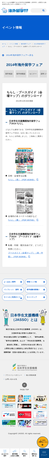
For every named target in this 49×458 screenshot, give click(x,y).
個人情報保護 (30, 375)
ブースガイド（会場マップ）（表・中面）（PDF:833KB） (25, 255)
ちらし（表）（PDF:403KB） (23, 179)
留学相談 (9, 74)
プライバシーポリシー (13, 375)
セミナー (33, 74)
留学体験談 (20, 74)
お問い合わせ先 (10, 379)
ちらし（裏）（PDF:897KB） (23, 220)
